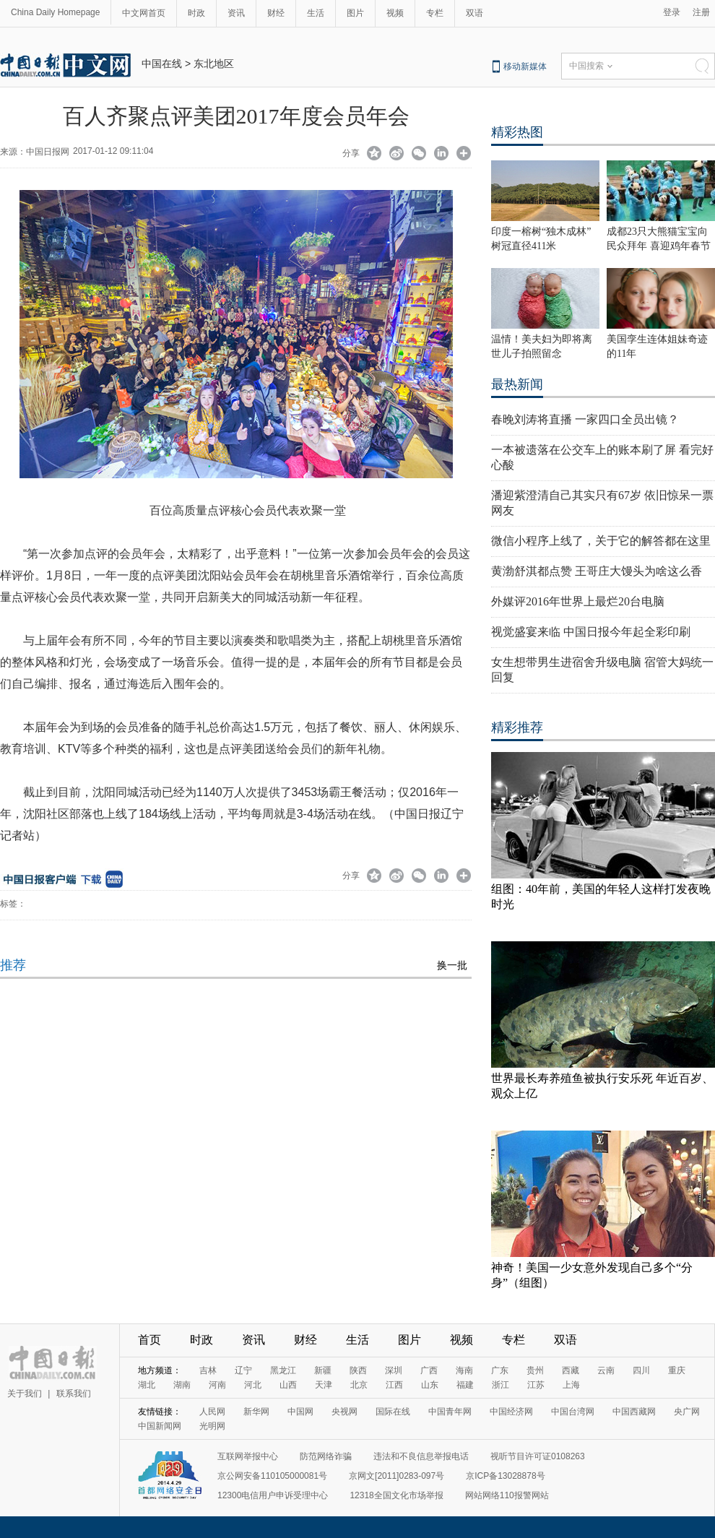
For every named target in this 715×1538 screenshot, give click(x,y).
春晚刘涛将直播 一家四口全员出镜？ (585, 419)
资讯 (236, 13)
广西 (429, 1370)
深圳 (393, 1370)
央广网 (687, 1412)
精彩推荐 (517, 727)
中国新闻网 (159, 1426)
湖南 (182, 1385)
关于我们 (24, 1393)
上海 (571, 1385)
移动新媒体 (525, 66)
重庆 (676, 1370)
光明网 (212, 1426)
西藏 (570, 1370)
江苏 (536, 1385)
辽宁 (243, 1370)
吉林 (208, 1370)
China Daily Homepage (55, 12)
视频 (395, 13)
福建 (465, 1385)
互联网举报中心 (247, 1456)
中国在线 (162, 63)
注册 (701, 12)
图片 (355, 13)
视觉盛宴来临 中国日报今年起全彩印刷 (590, 632)
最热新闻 (517, 384)
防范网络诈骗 (326, 1456)
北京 (359, 1385)
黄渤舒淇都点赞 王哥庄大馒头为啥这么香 (596, 571)
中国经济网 (511, 1412)
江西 (394, 1385)
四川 (641, 1370)
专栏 (434, 13)
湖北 (146, 1385)
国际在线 (393, 1412)
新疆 (323, 1370)
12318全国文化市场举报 (396, 1495)
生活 (315, 13)
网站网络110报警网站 (507, 1495)
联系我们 (73, 1393)
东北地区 (214, 63)
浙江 (500, 1385)
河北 (252, 1385)
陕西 (358, 1370)
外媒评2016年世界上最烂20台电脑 (577, 601)
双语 (474, 13)
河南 (217, 1385)
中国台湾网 (572, 1412)
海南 (464, 1370)
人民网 (212, 1412)
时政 (196, 13)
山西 (288, 1385)
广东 (499, 1370)
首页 (149, 1340)
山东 (429, 1385)
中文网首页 (143, 13)
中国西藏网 (634, 1412)
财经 (276, 13)
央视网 (345, 1412)
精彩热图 (517, 132)
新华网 (256, 1412)
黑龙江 (283, 1370)
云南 (606, 1370)
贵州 (535, 1370)
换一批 (452, 965)
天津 (323, 1385)
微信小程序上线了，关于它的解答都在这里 (601, 541)
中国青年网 (450, 1412)
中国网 (300, 1412)
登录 (671, 12)
